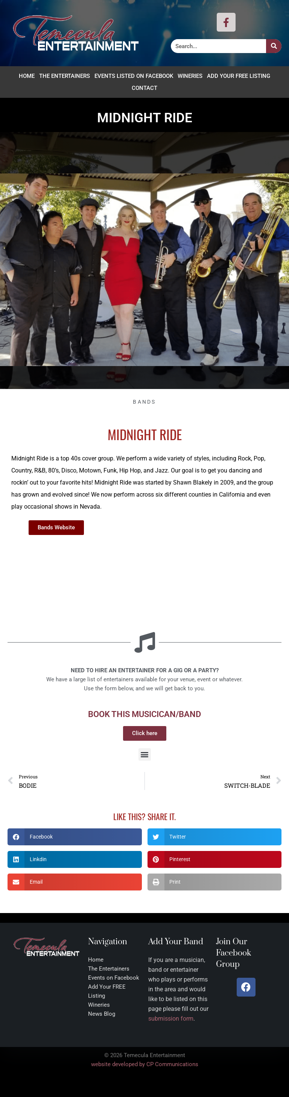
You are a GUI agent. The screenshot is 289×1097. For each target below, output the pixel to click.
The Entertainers (64, 76)
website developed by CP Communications (144, 1064)
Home (27, 76)
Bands (144, 402)
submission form (170, 1018)
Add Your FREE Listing (238, 76)
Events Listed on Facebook (133, 76)
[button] (144, 754)
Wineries (190, 76)
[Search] (273, 46)
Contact (144, 88)
